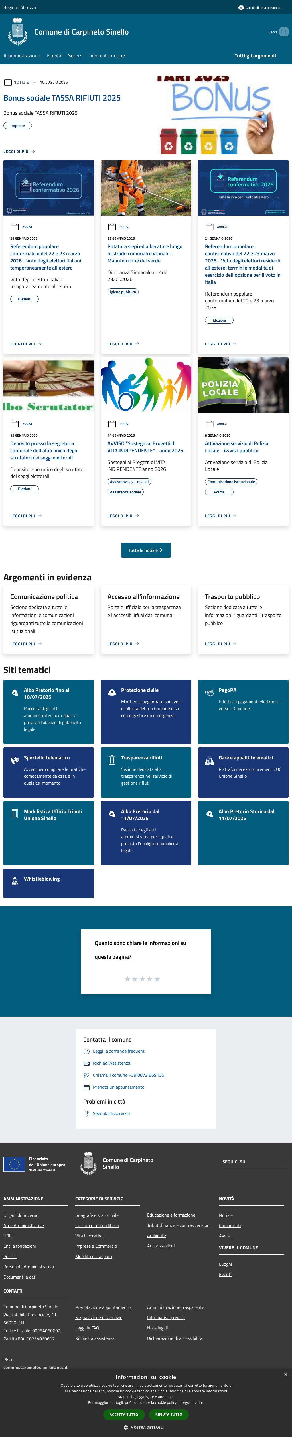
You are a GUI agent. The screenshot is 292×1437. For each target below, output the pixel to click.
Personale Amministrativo (28, 1266)
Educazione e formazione (171, 1214)
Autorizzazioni (161, 1245)
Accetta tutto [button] (124, 1414)
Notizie (21, 82)
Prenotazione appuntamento (103, 1307)
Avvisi (21, 227)
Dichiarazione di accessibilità (174, 1338)
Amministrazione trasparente (175, 1307)
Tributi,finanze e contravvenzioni (179, 1225)
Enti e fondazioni (19, 1246)
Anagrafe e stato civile (97, 1215)
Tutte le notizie (146, 550)
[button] (146, 1427)
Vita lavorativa (89, 1235)
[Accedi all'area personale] (260, 7)
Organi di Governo (20, 1215)
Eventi (225, 1274)
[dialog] (146, 1403)
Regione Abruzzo (19, 7)
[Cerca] (282, 32)
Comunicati (230, 1225)
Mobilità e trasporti (93, 1256)
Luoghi (225, 1264)
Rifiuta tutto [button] (168, 1414)
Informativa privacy (166, 1317)
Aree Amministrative (23, 1225)
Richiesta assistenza (95, 1338)
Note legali (157, 1327)
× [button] (285, 1375)
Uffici (8, 1235)
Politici (10, 1256)
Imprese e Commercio (96, 1246)
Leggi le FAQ (87, 1327)
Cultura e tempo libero (97, 1225)
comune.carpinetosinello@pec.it (35, 1367)
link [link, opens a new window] (201, 1402)
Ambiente (156, 1235)
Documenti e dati (19, 1276)
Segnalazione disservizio (98, 1317)
